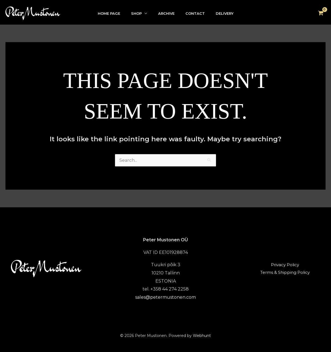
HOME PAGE (109, 13)
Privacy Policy (285, 264)
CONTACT (195, 13)
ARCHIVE (166, 13)
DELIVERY (225, 13)
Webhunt (202, 335)
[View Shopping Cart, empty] (321, 13)
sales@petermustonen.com (165, 297)
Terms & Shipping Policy (285, 272)
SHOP (136, 13)
